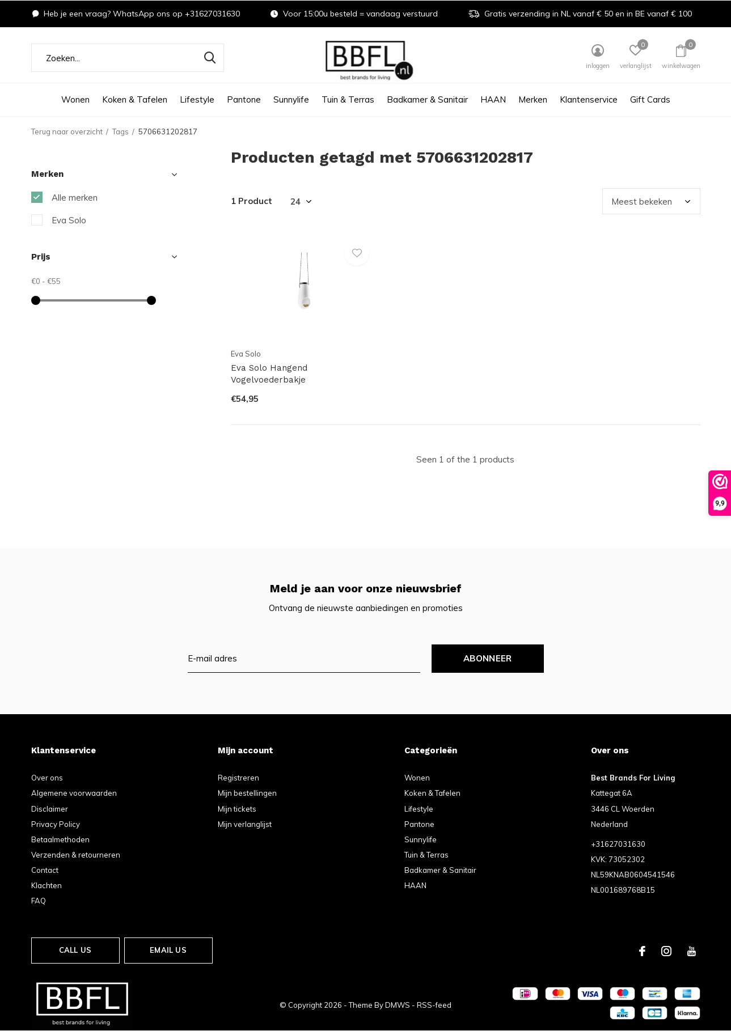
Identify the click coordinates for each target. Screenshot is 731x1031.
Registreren (238, 777)
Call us (75, 949)
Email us (168, 949)
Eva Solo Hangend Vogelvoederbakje (269, 374)
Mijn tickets (237, 808)
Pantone (244, 99)
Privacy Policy (55, 824)
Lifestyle (197, 99)
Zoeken (208, 58)
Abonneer (487, 658)
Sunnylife (291, 99)
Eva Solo (69, 220)
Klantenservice (589, 99)
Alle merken (75, 197)
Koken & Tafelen (134, 99)
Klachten (46, 885)
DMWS (397, 1004)
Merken (532, 99)
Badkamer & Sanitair (427, 99)
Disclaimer (49, 808)
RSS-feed (434, 1004)
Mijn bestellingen (247, 792)
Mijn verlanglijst (245, 824)
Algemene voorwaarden (74, 792)
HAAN (493, 99)
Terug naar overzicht (67, 131)
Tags (120, 131)
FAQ (38, 900)
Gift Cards (650, 99)
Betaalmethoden (60, 839)
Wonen (75, 99)
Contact (44, 870)
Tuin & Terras (348, 99)
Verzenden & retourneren (75, 854)
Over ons (47, 777)
